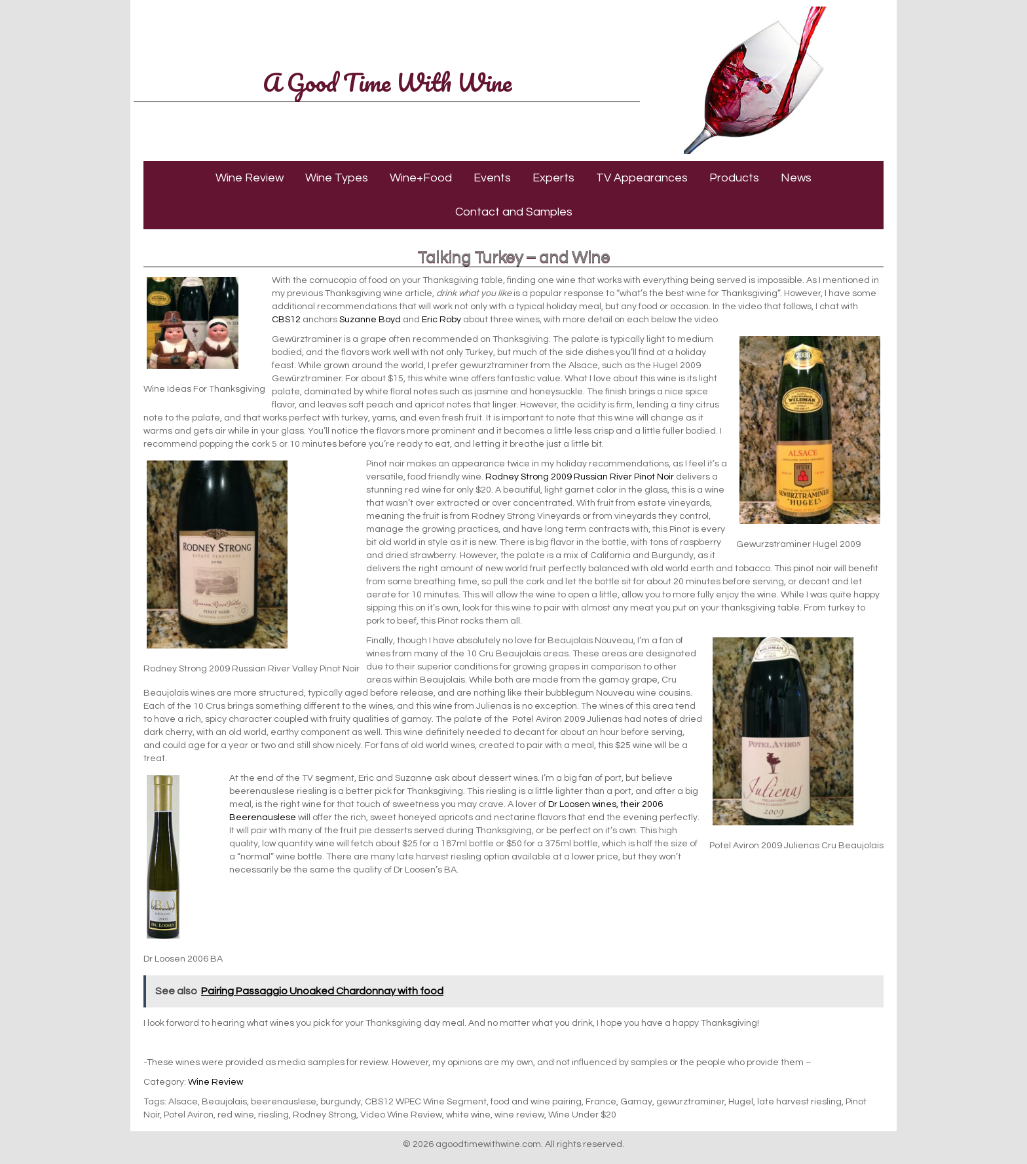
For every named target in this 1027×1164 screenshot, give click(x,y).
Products (734, 178)
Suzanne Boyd (370, 319)
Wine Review (249, 178)
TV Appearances (642, 178)
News (796, 178)
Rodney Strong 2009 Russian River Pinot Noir (579, 476)
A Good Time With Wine (387, 82)
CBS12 (286, 319)
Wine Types (336, 178)
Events (492, 178)
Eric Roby (441, 319)
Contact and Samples (513, 212)
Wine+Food (421, 178)
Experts (553, 178)
